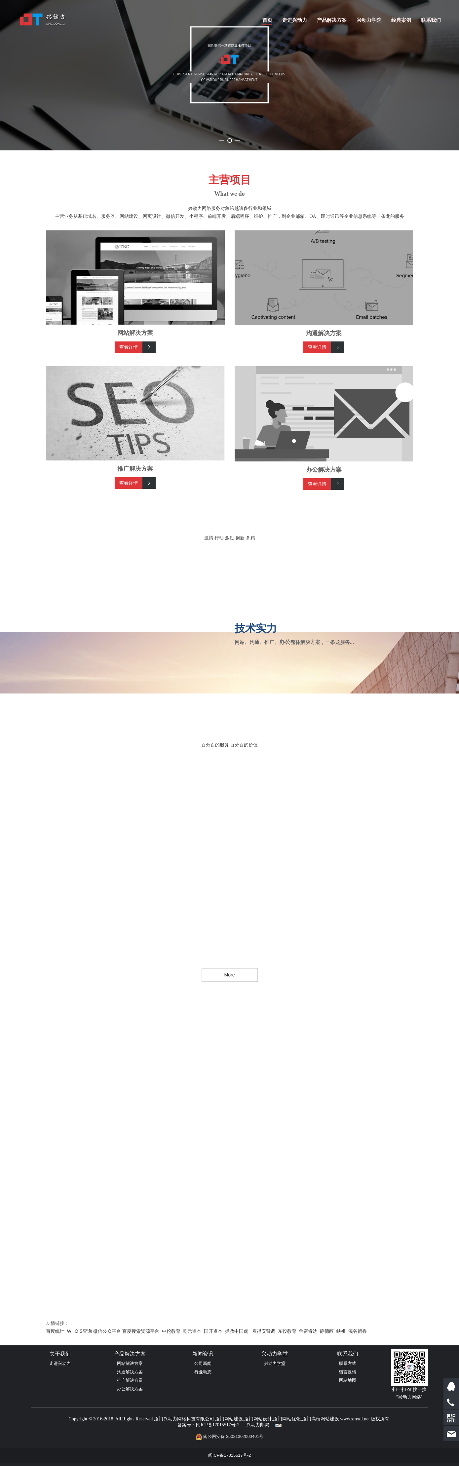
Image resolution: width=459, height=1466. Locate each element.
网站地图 (347, 1437)
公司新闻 (202, 1420)
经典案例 (401, 20)
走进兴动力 (294, 20)
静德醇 (327, 1388)
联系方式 (347, 1420)
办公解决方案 (130, 1446)
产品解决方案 (332, 20)
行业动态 (202, 1429)
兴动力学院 (369, 20)
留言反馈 (347, 1429)
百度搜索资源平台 (140, 1388)
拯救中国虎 (236, 1388)
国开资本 (213, 1388)
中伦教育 (171, 1388)
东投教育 (287, 1388)
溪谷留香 (357, 1388)
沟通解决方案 (130, 1429)
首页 (267, 20)
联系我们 (431, 20)
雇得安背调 (263, 1388)
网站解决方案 (130, 1420)
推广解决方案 (130, 1437)
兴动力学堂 (275, 1420)
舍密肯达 (308, 1388)
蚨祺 (341, 1388)
